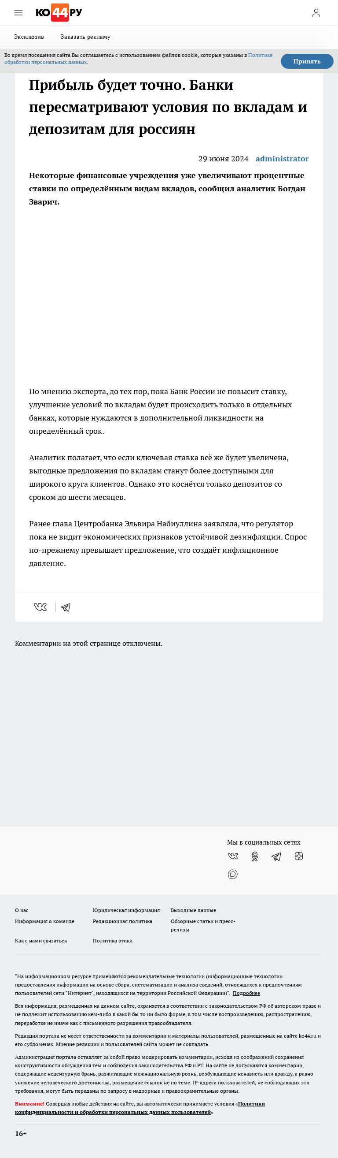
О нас (22, 910)
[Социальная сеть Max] (233, 874)
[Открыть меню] (18, 13)
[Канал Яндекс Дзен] (299, 856)
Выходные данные (193, 910)
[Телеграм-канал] (277, 856)
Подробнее (246, 993)
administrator (282, 158)
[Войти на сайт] (316, 13)
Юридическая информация (126, 910)
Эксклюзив (29, 37)
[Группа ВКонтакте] (233, 856)
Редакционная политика (122, 921)
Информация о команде (44, 921)
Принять (307, 61)
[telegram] (68, 607)
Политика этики (112, 940)
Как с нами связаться (41, 940)
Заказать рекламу (85, 37)
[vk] (41, 607)
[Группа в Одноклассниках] (255, 856)
